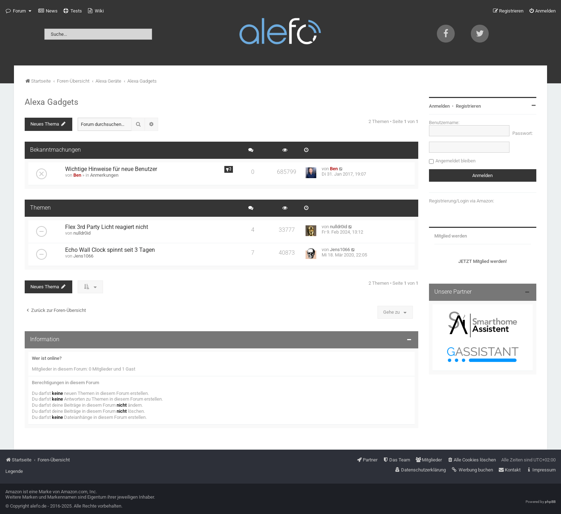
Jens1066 (83, 256)
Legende (14, 471)
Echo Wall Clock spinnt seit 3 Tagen (110, 250)
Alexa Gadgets (51, 102)
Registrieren (468, 106)
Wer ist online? (47, 358)
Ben (77, 175)
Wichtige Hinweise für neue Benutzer (111, 169)
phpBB (550, 502)
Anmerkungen (104, 175)
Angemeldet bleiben (455, 160)
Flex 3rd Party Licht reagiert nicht (106, 227)
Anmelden (439, 106)
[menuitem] (48, 11)
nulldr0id (82, 233)
